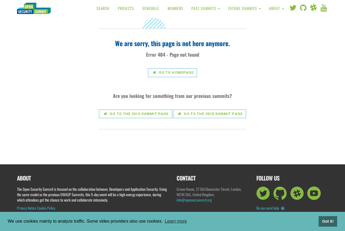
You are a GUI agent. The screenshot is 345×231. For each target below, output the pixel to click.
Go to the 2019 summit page (136, 114)
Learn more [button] (176, 221)
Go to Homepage (173, 72)
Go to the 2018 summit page (210, 114)
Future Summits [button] (244, 8)
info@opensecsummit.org (194, 200)
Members (176, 8)
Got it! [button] (327, 221)
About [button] (276, 8)
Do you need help (270, 208)
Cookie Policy (46, 208)
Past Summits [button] (205, 8)
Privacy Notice (26, 208)
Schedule (151, 8)
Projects (126, 8)
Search (103, 8)
